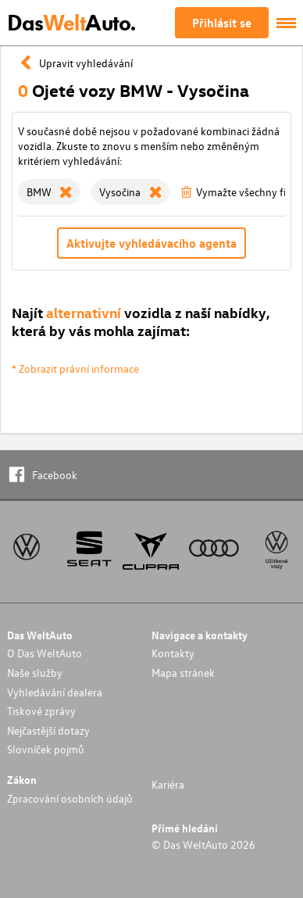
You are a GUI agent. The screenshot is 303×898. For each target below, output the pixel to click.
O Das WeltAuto (44, 653)
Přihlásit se (221, 22)
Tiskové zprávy (41, 710)
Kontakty (173, 653)
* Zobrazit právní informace (75, 368)
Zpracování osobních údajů (70, 798)
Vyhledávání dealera (54, 692)
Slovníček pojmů (45, 749)
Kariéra (168, 784)
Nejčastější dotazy (48, 730)
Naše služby (34, 672)
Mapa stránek (183, 672)
